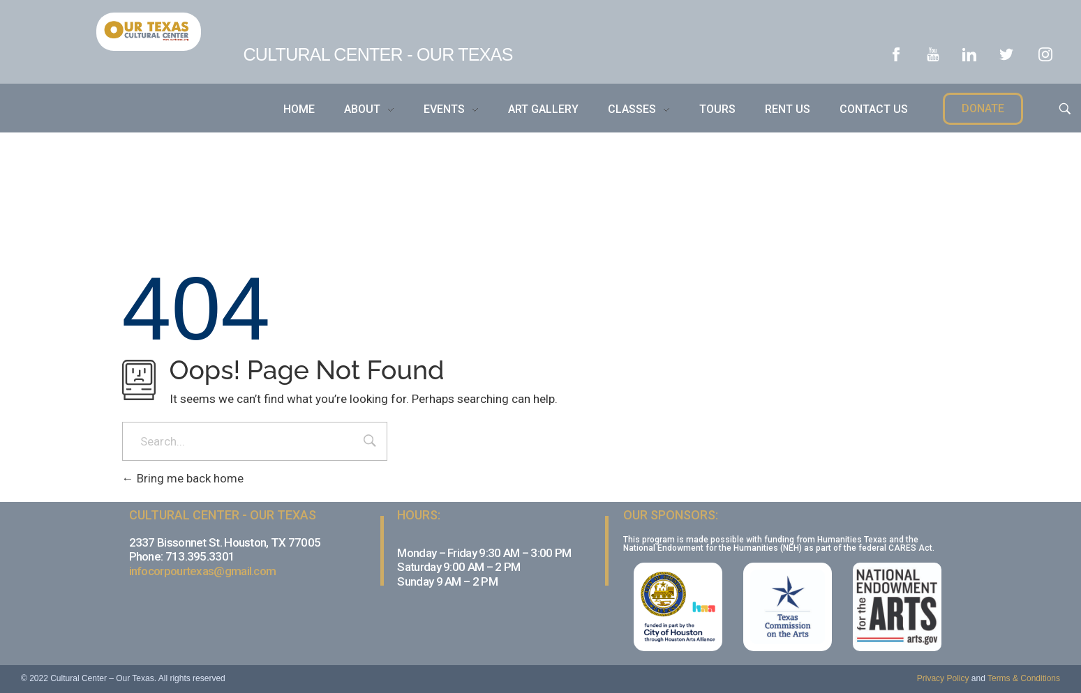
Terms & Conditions (1023, 678)
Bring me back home (183, 478)
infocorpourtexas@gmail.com (202, 571)
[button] (983, 109)
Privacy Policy (943, 678)
